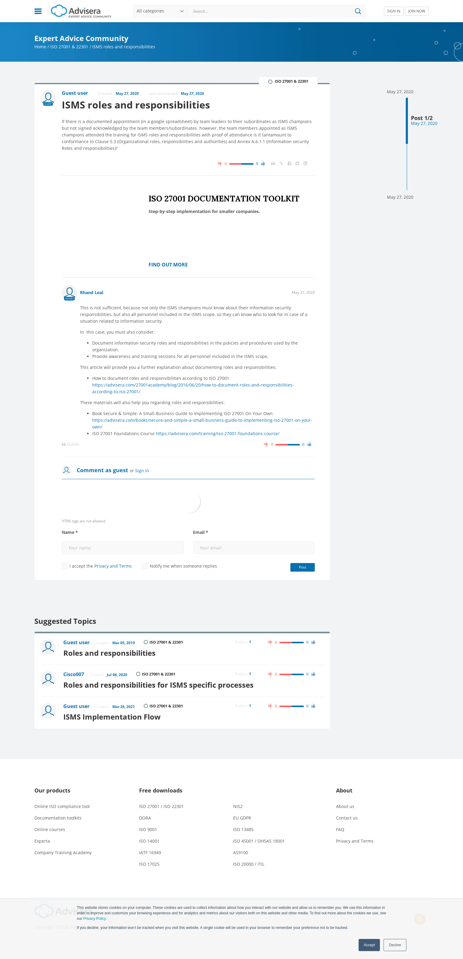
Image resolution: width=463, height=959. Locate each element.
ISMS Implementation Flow (112, 717)
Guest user (76, 642)
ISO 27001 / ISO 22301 (161, 806)
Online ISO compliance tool (62, 806)
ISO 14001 (149, 841)
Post (302, 567)
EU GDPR (242, 818)
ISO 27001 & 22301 (69, 47)
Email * (200, 532)
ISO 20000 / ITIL (249, 864)
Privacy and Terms (113, 566)
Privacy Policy (94, 918)
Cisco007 (73, 674)
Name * (70, 532)
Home (40, 47)
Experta (42, 841)
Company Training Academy (63, 852)
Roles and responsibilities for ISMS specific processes (158, 685)
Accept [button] (369, 945)
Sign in (142, 470)
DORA (145, 818)
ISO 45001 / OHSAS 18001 (259, 841)
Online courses (49, 829)
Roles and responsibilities (109, 653)
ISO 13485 (243, 829)
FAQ (340, 829)
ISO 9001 (148, 829)
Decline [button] (395, 945)
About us (345, 806)
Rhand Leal (91, 292)
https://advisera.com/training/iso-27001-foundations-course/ (217, 433)
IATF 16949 (150, 852)
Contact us (347, 818)
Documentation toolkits (58, 818)
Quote (70, 444)
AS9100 (240, 852)
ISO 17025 (149, 864)
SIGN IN (393, 11)
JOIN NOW (416, 11)
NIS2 (238, 806)
